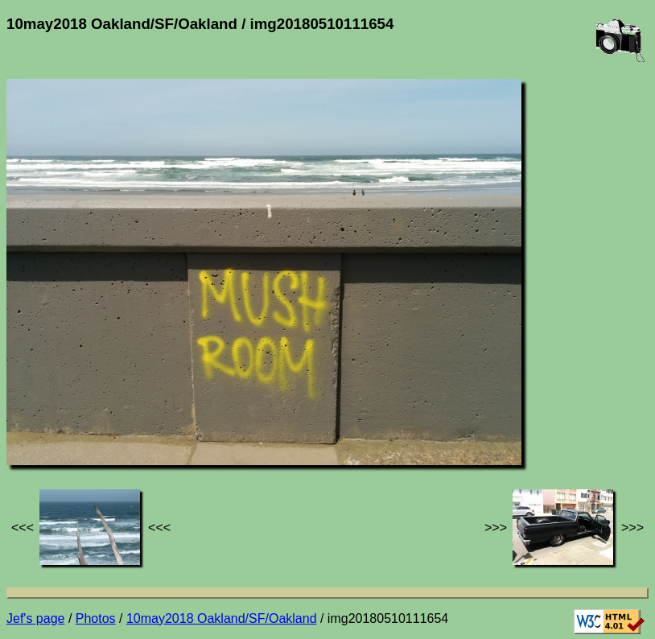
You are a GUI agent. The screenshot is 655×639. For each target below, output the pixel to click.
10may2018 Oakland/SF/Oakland (221, 618)
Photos (96, 618)
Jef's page (35, 618)
